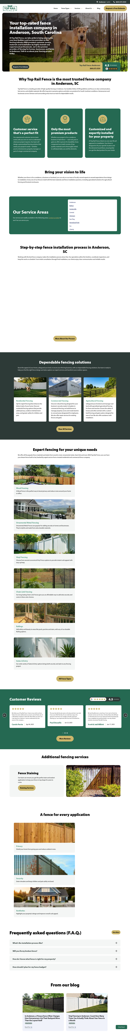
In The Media (48, 882)
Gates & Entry (11, 887)
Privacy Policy (47, 901)
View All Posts (65, 845)
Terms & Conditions (37, 901)
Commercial (32, 872)
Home (56, 8)
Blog (98, 8)
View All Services (65, 429)
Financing (47, 877)
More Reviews (65, 607)
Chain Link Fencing (12, 877)
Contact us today (54, 218)
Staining (31, 877)
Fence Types (65, 8)
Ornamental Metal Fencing (14, 872)
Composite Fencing (12, 880)
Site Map (54, 901)
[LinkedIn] (83, 865)
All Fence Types (65, 547)
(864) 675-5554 (121, 2)
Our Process (48, 870)
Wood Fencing (11, 870)
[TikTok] (89, 865)
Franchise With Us (49, 885)
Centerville (72, 209)
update (108, 2)
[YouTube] (86, 866)
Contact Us (47, 887)
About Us (88, 8)
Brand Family (48, 880)
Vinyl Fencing (11, 875)
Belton (71, 206)
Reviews (47, 875)
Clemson (72, 216)
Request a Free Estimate (115, 8)
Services (77, 8)
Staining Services (27, 657)
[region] (92, 215)
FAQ (46, 872)
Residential (32, 870)
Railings (10, 885)
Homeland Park (74, 223)
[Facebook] (79, 865)
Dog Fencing (11, 882)
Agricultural (32, 875)
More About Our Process (65, 339)
